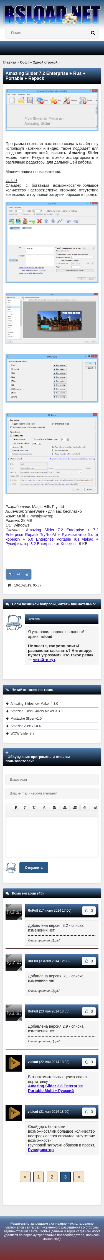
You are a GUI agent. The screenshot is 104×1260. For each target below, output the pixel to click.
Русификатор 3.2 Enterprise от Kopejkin (41, 543)
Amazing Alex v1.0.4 (26, 726)
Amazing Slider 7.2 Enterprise (55, 530)
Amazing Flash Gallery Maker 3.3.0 (36, 711)
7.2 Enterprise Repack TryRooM (52, 532)
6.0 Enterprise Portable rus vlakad (60, 539)
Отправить (34, 868)
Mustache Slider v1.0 (26, 718)
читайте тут (44, 659)
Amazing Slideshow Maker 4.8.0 (34, 704)
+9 (19, 574)
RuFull (33, 910)
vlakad (33, 1062)
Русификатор (41, 1150)
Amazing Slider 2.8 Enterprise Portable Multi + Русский (55, 1088)
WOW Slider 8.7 (22, 733)
